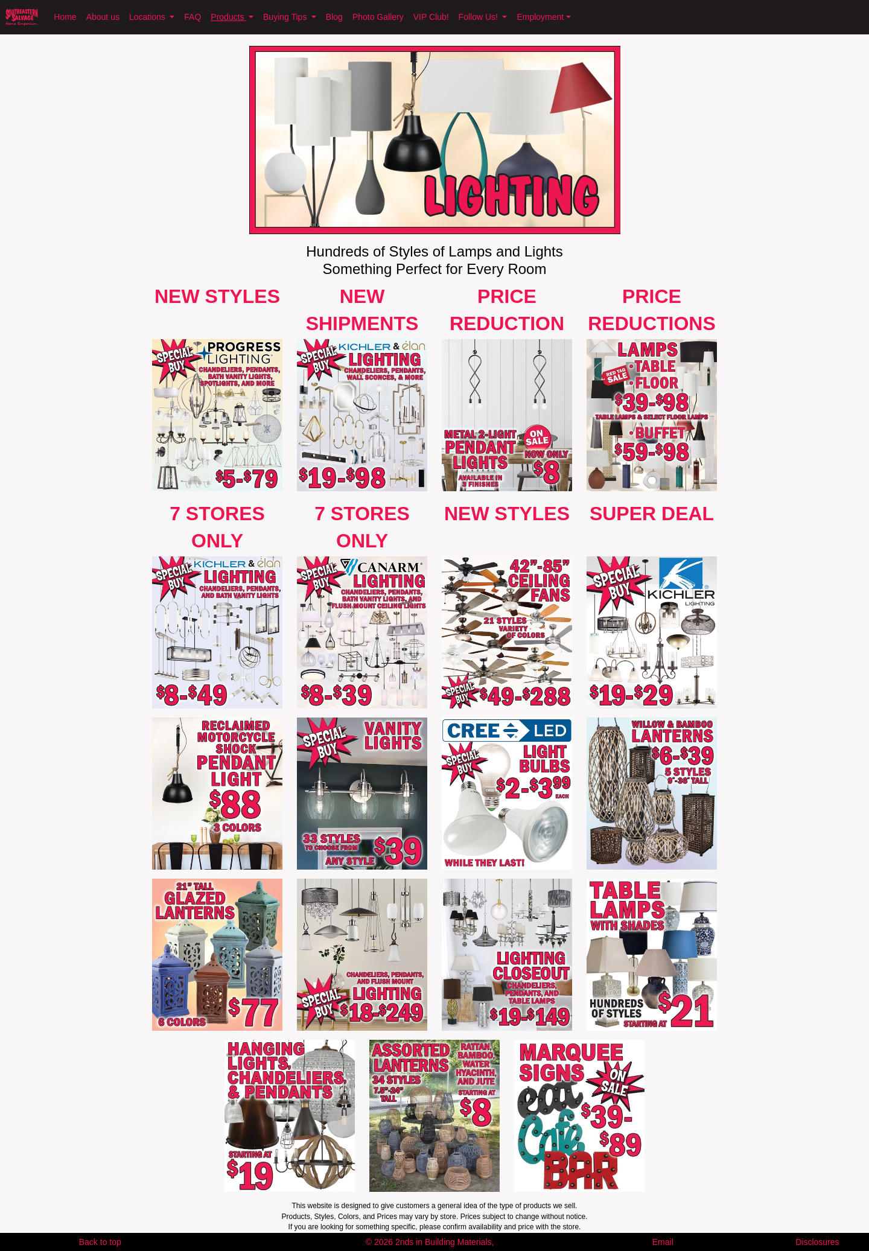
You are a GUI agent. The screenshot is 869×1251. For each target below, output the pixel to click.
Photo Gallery (378, 17)
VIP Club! (431, 17)
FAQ (192, 17)
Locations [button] (148, 17)
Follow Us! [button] (479, 17)
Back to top (100, 1242)
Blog (334, 17)
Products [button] (228, 17)
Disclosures (817, 1242)
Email (662, 1242)
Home (65, 17)
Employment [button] (540, 17)
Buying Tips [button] (286, 17)
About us (102, 17)
